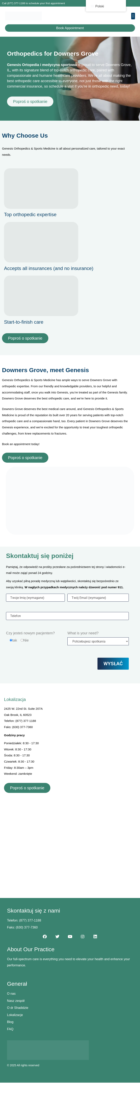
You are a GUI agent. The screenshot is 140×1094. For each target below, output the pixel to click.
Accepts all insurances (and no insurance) (48, 268)
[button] (133, 16)
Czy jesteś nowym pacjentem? (30, 633)
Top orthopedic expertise (30, 214)
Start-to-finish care (23, 322)
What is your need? (82, 633)
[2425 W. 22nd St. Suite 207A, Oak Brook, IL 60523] (70, 839)
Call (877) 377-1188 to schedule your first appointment (33, 3)
